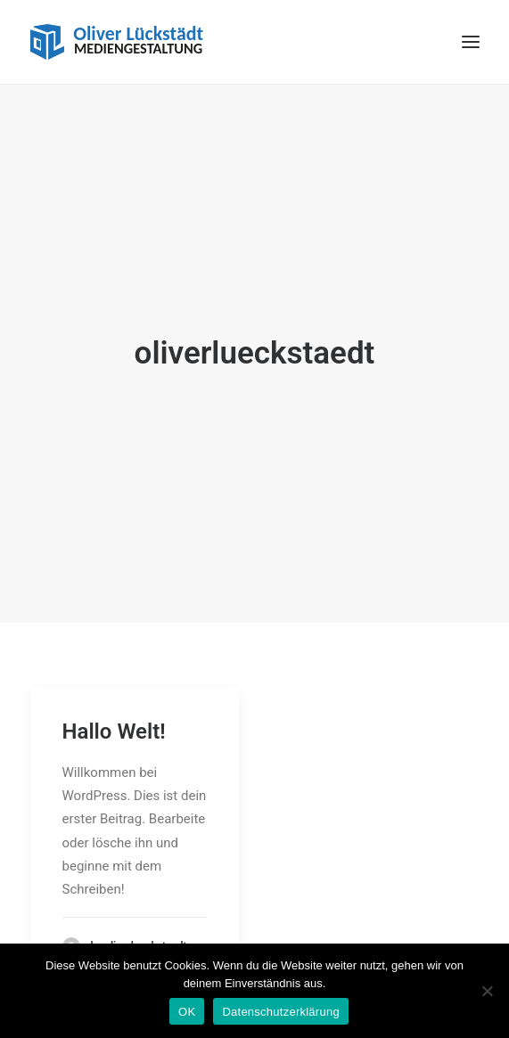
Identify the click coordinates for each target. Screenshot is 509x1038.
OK (186, 1011)
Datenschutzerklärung (280, 1011)
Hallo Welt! (114, 721)
